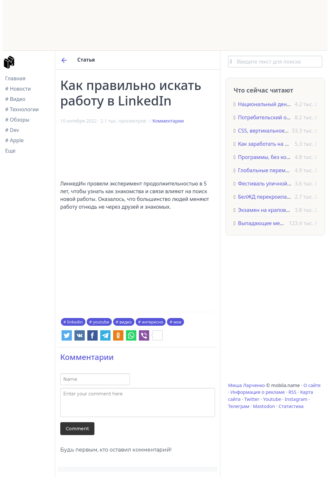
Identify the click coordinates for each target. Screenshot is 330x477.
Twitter (251, 399)
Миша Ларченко (246, 385)
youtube (101, 321)
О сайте (312, 385)
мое (177, 321)
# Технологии (22, 109)
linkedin (74, 321)
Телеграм (238, 406)
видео (126, 321)
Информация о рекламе (257, 392)
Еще (10, 150)
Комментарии (168, 121)
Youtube (272, 399)
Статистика (291, 406)
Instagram (296, 399)
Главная (15, 78)
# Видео (15, 99)
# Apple (14, 140)
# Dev (12, 130)
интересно (152, 321)
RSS (292, 392)
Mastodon (264, 406)
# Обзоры (17, 119)
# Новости (18, 88)
